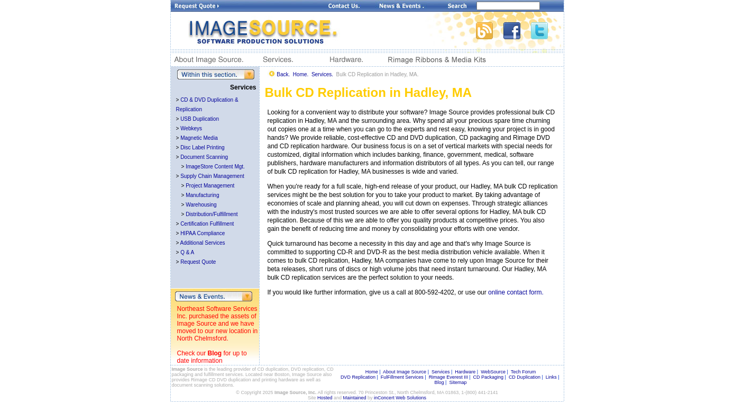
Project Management (210, 186)
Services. (322, 74)
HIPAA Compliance (202, 233)
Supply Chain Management (212, 176)
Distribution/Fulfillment (211, 214)
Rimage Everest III (448, 377)
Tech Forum (523, 371)
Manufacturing (202, 195)
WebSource (493, 371)
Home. (300, 74)
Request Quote (198, 262)
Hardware (465, 371)
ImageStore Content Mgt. (215, 166)
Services (441, 371)
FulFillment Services (402, 377)
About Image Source (404, 371)
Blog (215, 353)
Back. (283, 74)
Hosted (325, 397)
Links (551, 377)
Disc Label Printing (202, 147)
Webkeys (191, 128)
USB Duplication (199, 119)
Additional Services (202, 243)
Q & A (187, 252)
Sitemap (457, 382)
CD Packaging (488, 377)
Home (371, 371)
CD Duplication (524, 377)
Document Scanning (204, 157)
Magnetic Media (199, 138)
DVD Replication (358, 377)
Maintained (354, 397)
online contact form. (516, 292)
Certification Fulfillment (207, 224)
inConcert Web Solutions (400, 397)
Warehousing (201, 205)
